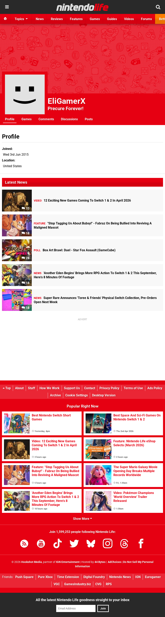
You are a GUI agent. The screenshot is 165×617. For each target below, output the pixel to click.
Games (26, 119)
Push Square (24, 577)
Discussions (69, 119)
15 (25, 208)
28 (25, 258)
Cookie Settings (76, 395)
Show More (82, 519)
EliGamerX (66, 101)
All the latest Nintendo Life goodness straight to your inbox (82, 600)
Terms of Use (133, 388)
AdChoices (114, 562)
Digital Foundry (94, 577)
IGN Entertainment (68, 562)
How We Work (50, 388)
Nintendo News (120, 577)
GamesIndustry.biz (77, 584)
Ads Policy (154, 388)
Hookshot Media (31, 562)
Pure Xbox (45, 577)
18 (25, 233)
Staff (31, 388)
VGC (57, 584)
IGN (138, 577)
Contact (89, 388)
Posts (89, 119)
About (19, 388)
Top (7, 388)
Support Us (72, 388)
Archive (55, 395)
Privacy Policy (109, 388)
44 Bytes (100, 562)
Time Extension (68, 577)
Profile (9, 119)
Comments (46, 119)
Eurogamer (153, 577)
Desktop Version (104, 395)
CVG (98, 584)
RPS (109, 584)
